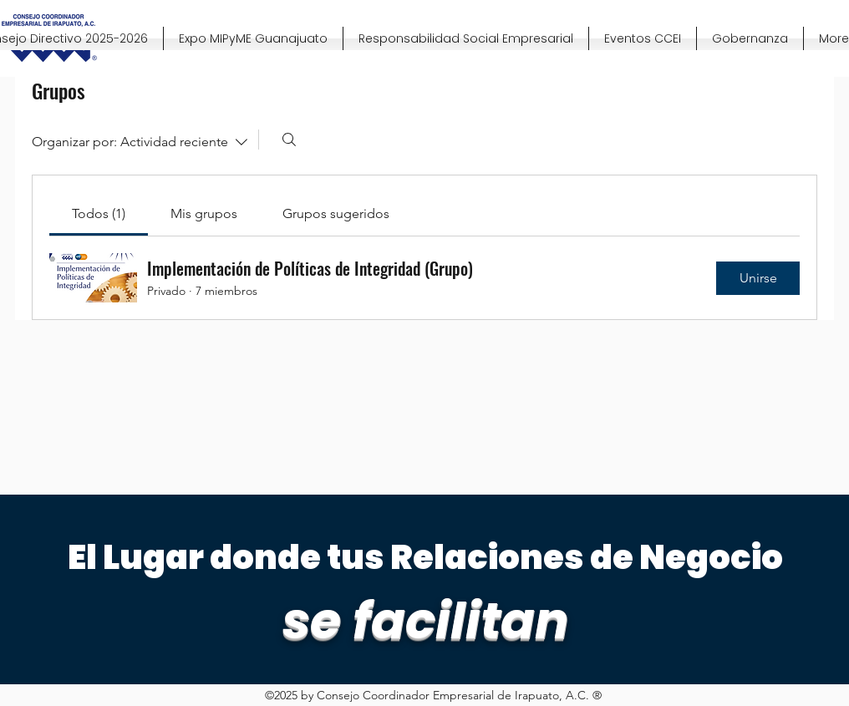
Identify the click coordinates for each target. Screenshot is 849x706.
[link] (98, 213)
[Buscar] (289, 140)
